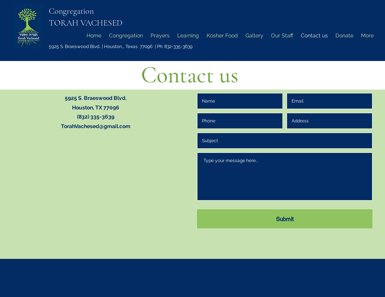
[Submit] (284, 218)
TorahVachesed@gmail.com (95, 126)
